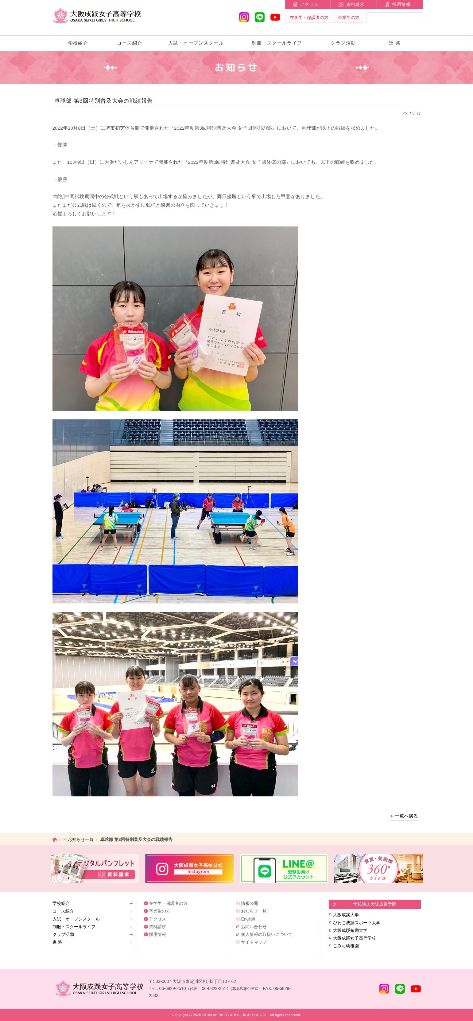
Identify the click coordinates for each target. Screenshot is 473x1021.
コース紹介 (129, 42)
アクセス (309, 4)
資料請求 (355, 4)
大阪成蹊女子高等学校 (354, 938)
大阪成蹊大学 (346, 914)
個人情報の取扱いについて (267, 934)
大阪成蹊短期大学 (350, 930)
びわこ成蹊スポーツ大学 (356, 922)
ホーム (54, 839)
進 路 (395, 42)
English (248, 919)
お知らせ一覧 (81, 839)
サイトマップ (254, 942)
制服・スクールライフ (277, 42)
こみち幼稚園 (346, 945)
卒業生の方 (348, 17)
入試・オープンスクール (196, 42)
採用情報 (401, 4)
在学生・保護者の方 (309, 17)
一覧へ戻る (406, 816)
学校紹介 (78, 42)
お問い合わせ (254, 926)
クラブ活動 (343, 42)
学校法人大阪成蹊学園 (374, 904)
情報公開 (249, 903)
